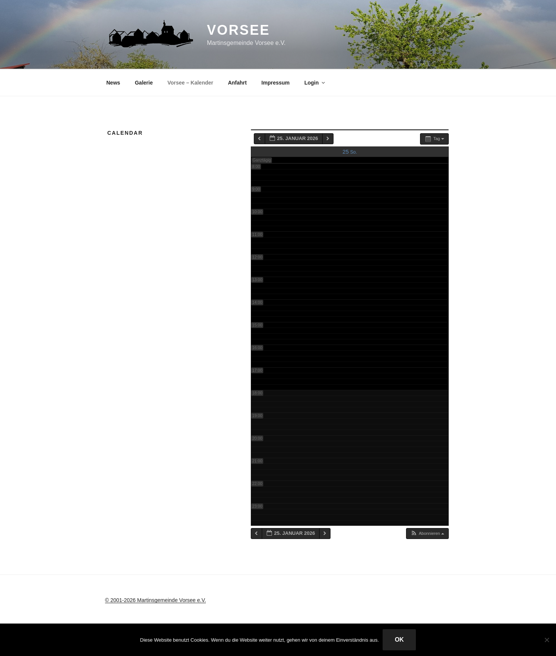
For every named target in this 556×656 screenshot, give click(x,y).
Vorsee (238, 30)
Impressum (275, 83)
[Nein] (546, 640)
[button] (427, 533)
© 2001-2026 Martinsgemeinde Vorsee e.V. (155, 600)
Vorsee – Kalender (190, 83)
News (113, 83)
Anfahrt (237, 83)
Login (315, 83)
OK (399, 639)
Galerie (144, 83)
